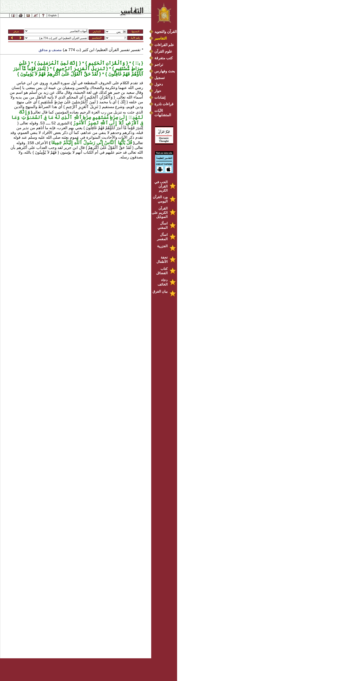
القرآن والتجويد (165, 32)
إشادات (159, 97)
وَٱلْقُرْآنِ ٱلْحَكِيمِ (106, 63)
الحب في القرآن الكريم (161, 186)
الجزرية (162, 246)
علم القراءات (164, 45)
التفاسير (160, 38)
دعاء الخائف (163, 282)
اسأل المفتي (163, 225)
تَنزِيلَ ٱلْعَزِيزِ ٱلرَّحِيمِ (80, 68)
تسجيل (159, 78)
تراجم (158, 65)
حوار (157, 91)
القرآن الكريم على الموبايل (160, 212)
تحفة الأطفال (162, 259)
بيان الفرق (160, 291)
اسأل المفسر (162, 237)
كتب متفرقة (163, 58)
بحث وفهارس (165, 71)
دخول (158, 84)
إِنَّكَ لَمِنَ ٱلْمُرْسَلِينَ (57, 63)
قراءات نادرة (163, 104)
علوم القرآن (163, 51)
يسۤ (137, 63)
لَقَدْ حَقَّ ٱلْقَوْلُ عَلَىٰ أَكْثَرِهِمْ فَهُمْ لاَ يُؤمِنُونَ (58, 74)
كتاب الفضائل (162, 271)
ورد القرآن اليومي (160, 199)
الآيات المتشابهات (162, 113)
